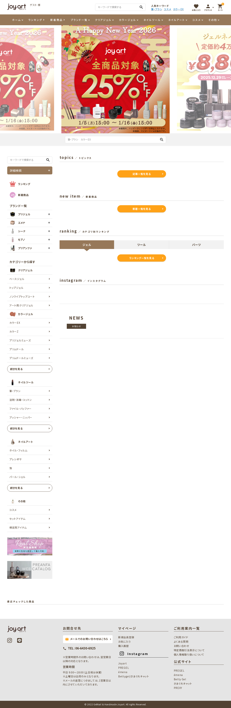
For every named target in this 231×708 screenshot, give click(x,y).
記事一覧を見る (142, 174)
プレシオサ (15, 459)
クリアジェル (103, 20)
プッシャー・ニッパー (20, 417)
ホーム (16, 20)
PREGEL (123, 667)
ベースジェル (16, 279)
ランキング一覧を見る (141, 258)
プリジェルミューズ (20, 340)
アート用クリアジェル (21, 305)
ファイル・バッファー (20, 408)
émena (122, 672)
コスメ (167, 9)
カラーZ (14, 331)
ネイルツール (152, 20)
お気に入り (124, 641)
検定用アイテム (18, 527)
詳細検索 (16, 170)
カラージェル (127, 20)
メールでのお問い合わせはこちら (86, 639)
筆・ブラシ (156, 9)
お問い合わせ (181, 646)
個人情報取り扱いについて (189, 654)
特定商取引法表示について (189, 650)
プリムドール (16, 349)
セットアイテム (17, 518)
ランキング (35, 20)
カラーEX (178, 9)
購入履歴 (123, 646)
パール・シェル (17, 477)
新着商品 (56, 20)
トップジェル (16, 288)
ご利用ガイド (181, 637)
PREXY (178, 688)
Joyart (122, 663)
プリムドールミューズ (21, 358)
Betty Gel (180, 679)
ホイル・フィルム (18, 450)
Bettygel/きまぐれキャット (133, 676)
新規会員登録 (126, 637)
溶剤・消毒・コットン (20, 400)
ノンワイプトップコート (22, 296)
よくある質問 (181, 641)
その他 (212, 20)
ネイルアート (176, 20)
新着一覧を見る (142, 209)
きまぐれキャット (183, 683)
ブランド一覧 (79, 20)
